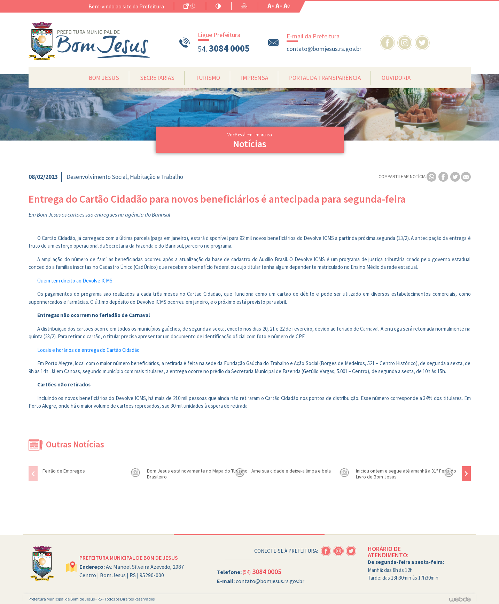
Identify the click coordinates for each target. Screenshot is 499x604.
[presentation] (33, 473)
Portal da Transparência (325, 78)
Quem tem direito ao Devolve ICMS (74, 280)
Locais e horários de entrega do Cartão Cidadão (88, 350)
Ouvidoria (396, 78)
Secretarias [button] (157, 78)
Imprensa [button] (254, 78)
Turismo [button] (207, 78)
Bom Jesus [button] (104, 78)
